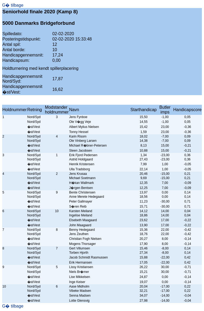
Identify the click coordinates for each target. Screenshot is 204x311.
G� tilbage (12, 5)
